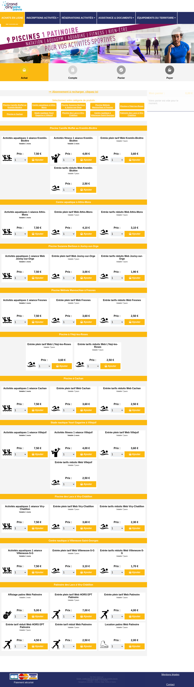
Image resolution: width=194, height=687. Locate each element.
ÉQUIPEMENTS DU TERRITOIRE (155, 18)
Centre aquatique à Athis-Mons (44, 106)
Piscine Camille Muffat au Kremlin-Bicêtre (15, 106)
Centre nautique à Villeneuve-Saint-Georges (102, 114)
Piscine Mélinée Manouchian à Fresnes (102, 106)
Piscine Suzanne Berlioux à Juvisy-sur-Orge (73, 106)
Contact (170, 684)
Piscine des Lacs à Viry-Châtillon (73, 114)
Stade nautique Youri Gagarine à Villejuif (44, 114)
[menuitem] (12, 18)
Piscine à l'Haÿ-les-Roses (131, 106)
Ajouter (39, 160)
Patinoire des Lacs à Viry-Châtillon (132, 114)
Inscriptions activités (41, 18)
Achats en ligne (12, 18)
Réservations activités (77, 18)
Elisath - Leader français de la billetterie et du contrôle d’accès (97, 679)
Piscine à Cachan (15, 114)
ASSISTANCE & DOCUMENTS (115, 18)
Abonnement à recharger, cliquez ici (75, 91)
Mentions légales (170, 674)
